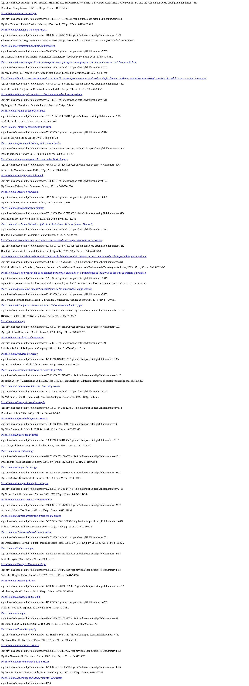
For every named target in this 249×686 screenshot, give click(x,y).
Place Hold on (19, 13)
